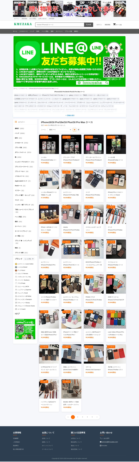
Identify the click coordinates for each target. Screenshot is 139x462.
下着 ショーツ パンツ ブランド (24, 210)
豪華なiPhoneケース (34, 95)
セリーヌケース (19, 106)
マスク (17, 200)
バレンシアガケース (20, 109)
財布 (37, 31)
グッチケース (32, 102)
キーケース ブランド (21, 231)
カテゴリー (20, 122)
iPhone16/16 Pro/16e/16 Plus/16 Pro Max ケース (44, 88)
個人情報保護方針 (18, 449)
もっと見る (29, 259)
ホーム (15, 31)
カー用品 (18, 236)
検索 (88, 24)
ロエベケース (70, 109)
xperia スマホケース (99, 99)
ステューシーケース (107, 106)
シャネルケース (56, 99)
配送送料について (76, 442)
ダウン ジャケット (21, 153)
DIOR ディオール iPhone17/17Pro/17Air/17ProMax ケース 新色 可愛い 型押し (118, 300)
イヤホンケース (20, 176)
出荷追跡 (51, 18)
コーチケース (84, 106)
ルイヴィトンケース (44, 99)
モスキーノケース (80, 109)
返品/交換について (76, 449)
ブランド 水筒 (19, 253)
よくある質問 (104, 439)
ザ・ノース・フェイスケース (69, 106)
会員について (46, 439)
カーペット (59, 31)
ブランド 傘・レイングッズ (23, 241)
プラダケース (81, 102)
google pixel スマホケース (70, 99)
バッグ (32, 31)
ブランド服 (68, 31)
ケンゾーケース (32, 109)
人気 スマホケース (102, 95)
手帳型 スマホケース (89, 95)
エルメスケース (42, 102)
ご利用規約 (16, 442)
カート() (117, 24)
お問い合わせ (42, 18)
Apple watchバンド (21, 181)
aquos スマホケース (86, 99)
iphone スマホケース (20, 95)
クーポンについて (47, 449)
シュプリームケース (106, 102)
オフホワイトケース (45, 109)
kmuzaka (103, 446)
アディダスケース (30, 106)
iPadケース (18, 186)
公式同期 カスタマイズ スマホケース (25, 99)
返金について (75, 446)
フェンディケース (94, 106)
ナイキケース (42, 106)
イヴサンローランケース (55, 102)
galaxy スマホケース (75, 95)
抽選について (46, 442)
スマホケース (23, 31)
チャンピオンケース (58, 109)
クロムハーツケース (53, 106)
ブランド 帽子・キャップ (23, 195)
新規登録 (24, 18)
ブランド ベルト (20, 172)
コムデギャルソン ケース (95, 109)
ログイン (16, 18)
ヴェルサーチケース (110, 109)
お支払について (75, 439)
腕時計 (76, 31)
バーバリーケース (70, 102)
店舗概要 (15, 439)
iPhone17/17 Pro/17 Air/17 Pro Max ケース (55, 95)
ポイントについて (47, 446)
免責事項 (15, 446)
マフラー (18, 191)
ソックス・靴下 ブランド (23, 205)
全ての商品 (32, 18)
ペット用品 (45, 31)
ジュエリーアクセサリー (22, 162)
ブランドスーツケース (22, 167)
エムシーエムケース (92, 102)
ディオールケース (119, 102)
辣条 (16, 248)
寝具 (52, 31)
